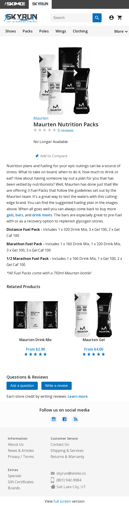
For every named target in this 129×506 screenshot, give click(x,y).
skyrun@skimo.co (71, 473)
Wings (61, 31)
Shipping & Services (67, 450)
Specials (14, 475)
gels (10, 215)
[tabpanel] (35, 324)
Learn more (78, 396)
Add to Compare (53, 155)
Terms (28, 456)
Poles (44, 31)
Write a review (56, 386)
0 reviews (65, 130)
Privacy (14, 456)
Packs (28, 31)
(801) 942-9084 (68, 480)
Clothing (80, 31)
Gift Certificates (21, 481)
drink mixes (42, 215)
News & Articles (21, 450)
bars (19, 215)
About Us (16, 444)
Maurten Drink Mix (35, 339)
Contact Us (60, 444)
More (119, 31)
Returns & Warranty (67, 456)
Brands (14, 487)
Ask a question (22, 386)
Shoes (10, 31)
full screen (62, 501)
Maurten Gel (94, 339)
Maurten (40, 118)
